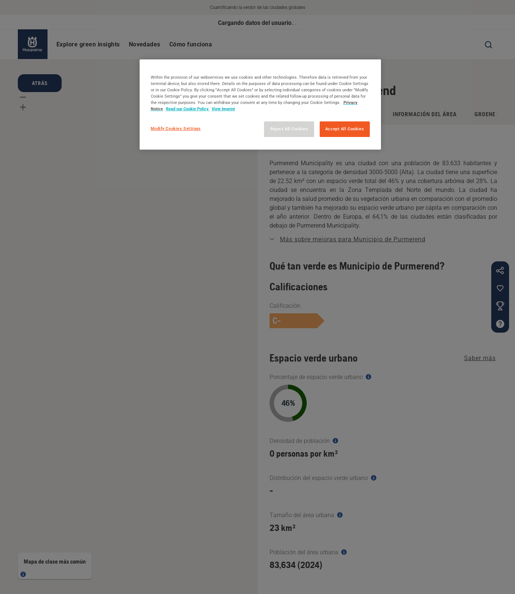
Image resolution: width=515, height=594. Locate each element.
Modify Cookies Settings (176, 128)
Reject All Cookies (289, 128)
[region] (260, 104)
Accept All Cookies (344, 128)
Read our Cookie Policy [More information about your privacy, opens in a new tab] (188, 108)
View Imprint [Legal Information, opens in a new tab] (223, 108)
